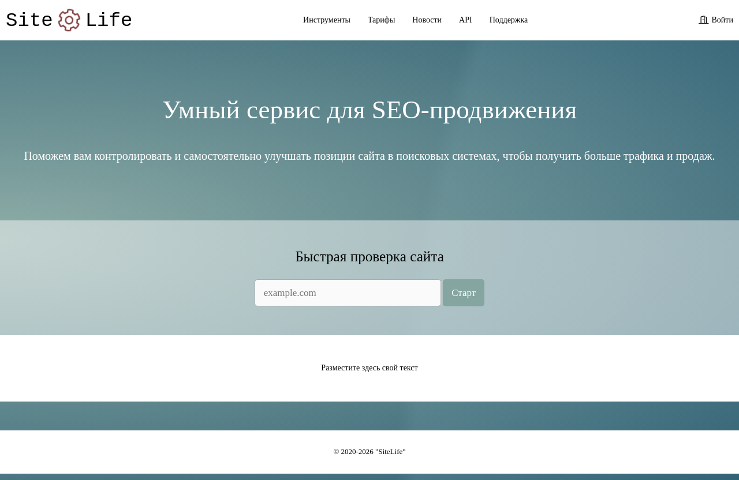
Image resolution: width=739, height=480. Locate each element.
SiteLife (69, 22)
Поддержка (509, 21)
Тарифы (381, 21)
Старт (463, 297)
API (465, 21)
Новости (427, 21)
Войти (722, 21)
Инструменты (326, 21)
